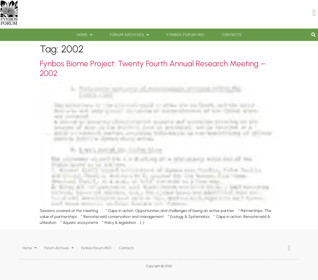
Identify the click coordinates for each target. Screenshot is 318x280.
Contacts (232, 35)
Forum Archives (129, 35)
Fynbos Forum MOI (185, 35)
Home (85, 35)
